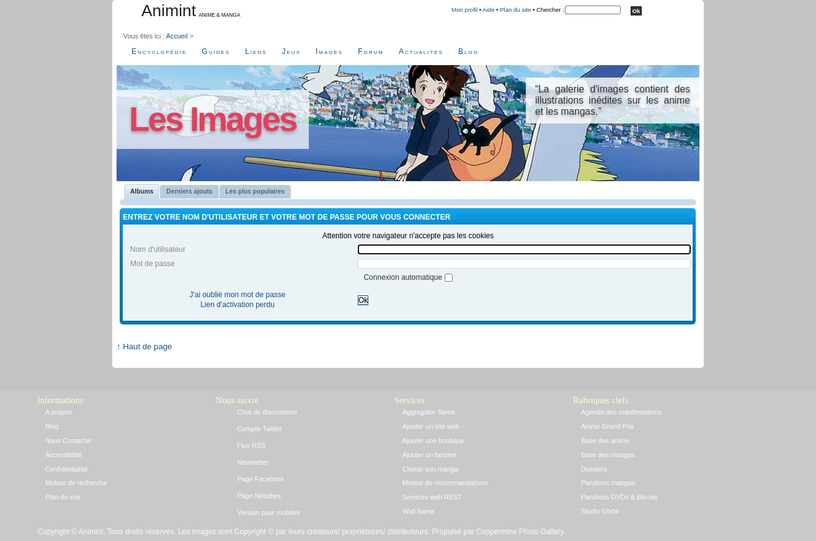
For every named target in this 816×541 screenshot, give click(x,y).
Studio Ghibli (600, 511)
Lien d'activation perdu (237, 304)
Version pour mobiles (268, 512)
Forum (371, 51)
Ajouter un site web (430, 426)
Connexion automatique (403, 277)
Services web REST (432, 497)
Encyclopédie (159, 51)
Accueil (177, 36)
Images (329, 51)
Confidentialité (66, 469)
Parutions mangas (608, 482)
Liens (256, 51)
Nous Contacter (68, 440)
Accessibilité (63, 454)
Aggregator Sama (428, 412)
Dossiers (594, 469)
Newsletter (253, 462)
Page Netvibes (259, 495)
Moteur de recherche (76, 482)
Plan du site (515, 9)
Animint (168, 10)
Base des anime (605, 440)
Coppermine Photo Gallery (520, 531)
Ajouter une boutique (433, 440)
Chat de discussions (267, 412)
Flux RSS (251, 445)
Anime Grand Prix (607, 426)
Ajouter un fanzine (429, 454)
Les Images (212, 119)
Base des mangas (607, 454)
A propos (58, 412)
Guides (216, 51)
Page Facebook (261, 479)
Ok (363, 300)
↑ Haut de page (144, 346)
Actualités (421, 51)
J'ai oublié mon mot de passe (237, 294)
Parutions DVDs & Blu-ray (619, 497)
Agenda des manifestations (621, 412)
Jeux (291, 51)
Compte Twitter (259, 428)
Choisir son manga (430, 469)
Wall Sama (418, 511)
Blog (468, 51)
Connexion (167, 335)
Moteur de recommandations (444, 482)
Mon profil (464, 9)
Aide (488, 9)
